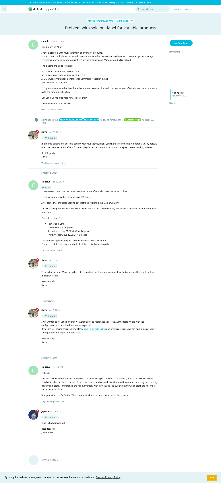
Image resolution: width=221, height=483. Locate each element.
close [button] (212, 477)
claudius (52, 137)
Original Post (176, 51)
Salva (48, 187)
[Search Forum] (152, 9)
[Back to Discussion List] (4, 9)
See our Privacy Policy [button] (108, 477)
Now (172, 103)
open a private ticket (95, 328)
